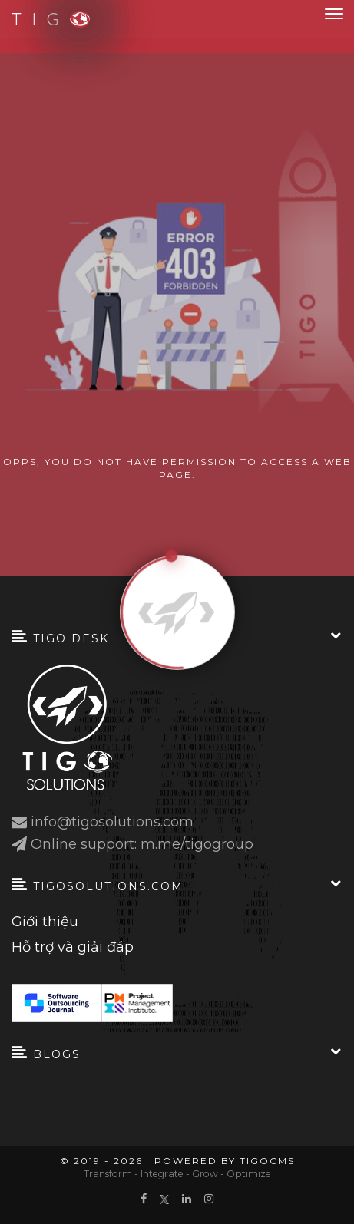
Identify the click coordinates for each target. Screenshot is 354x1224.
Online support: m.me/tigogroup (142, 844)
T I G (42, 19)
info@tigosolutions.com (112, 822)
